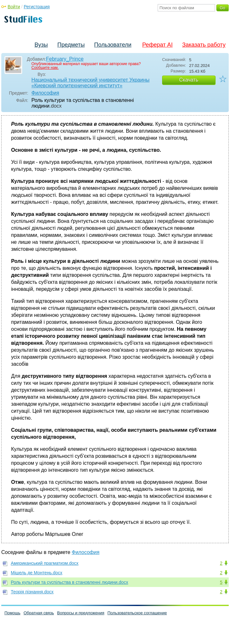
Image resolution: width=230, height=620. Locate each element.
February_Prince (64, 59)
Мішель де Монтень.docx (36, 572)
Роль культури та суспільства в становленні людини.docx (69, 582)
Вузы (41, 45)
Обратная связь (38, 612)
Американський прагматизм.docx (44, 563)
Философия (45, 93)
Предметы (71, 45)
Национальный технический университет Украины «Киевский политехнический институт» (90, 82)
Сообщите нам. (45, 68)
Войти (14, 6)
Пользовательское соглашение (137, 612)
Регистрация (37, 6)
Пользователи (112, 45)
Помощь (12, 612)
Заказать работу (204, 45)
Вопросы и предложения (80, 612)
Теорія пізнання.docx (32, 591)
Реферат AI (157, 45)
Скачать (188, 80)
